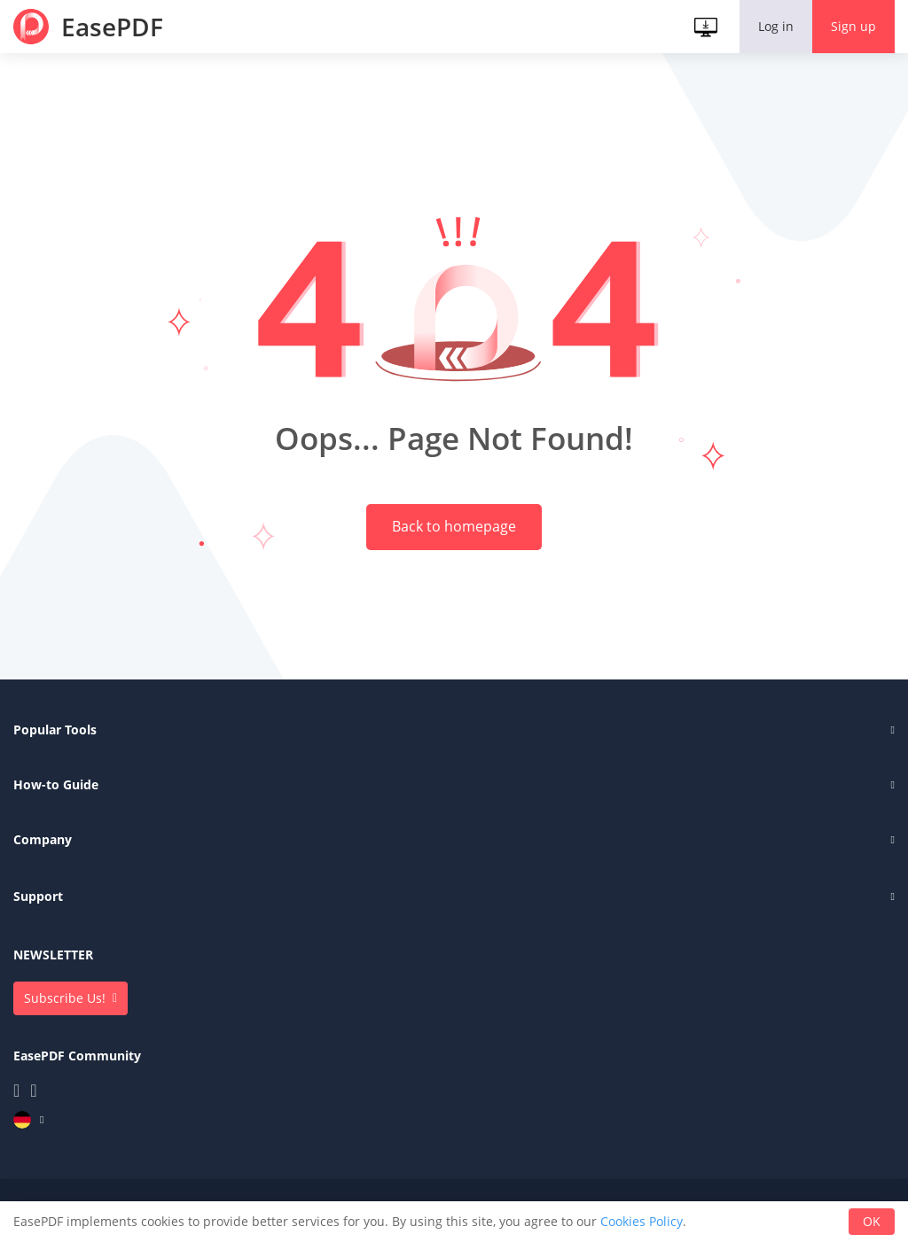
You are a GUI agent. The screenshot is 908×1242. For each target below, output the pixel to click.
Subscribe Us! (65, 1005)
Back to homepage (454, 531)
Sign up (853, 26)
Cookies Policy (641, 1221)
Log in (776, 26)
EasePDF (112, 26)
